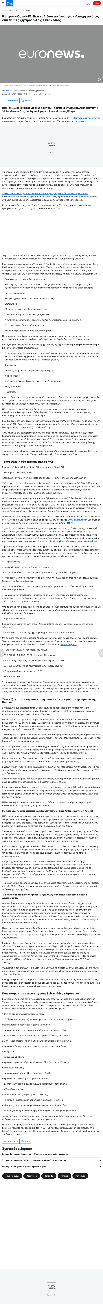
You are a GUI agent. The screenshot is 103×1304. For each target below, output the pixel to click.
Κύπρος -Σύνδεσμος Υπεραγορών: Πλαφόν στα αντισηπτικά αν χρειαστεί (35, 1154)
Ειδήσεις (10, 10)
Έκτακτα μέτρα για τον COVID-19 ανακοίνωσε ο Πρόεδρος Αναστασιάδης (35, 1160)
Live (97, 3)
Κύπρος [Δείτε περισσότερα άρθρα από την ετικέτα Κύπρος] (64, 1176)
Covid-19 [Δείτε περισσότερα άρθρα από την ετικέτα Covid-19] (49, 1176)
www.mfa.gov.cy (68, 644)
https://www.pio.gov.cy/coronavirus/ (78, 541)
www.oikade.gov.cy (77, 519)
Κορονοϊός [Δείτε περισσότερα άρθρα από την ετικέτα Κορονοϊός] (32, 1176)
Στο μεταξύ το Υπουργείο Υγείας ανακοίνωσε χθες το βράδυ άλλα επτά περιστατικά (44, 193)
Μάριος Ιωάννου (11, 91)
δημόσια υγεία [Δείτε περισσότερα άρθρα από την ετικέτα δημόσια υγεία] (12, 1176)
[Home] (3, 10)
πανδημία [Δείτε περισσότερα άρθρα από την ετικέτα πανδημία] (80, 1176)
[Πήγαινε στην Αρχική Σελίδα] (9, 3)
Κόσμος (19, 10)
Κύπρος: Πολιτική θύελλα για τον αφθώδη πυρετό (24, 1166)
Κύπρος (27, 10)
